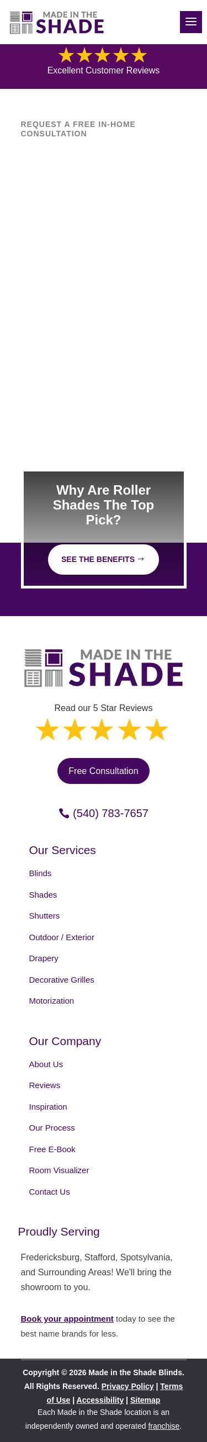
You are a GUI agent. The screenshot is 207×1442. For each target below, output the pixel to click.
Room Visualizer (59, 1170)
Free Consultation (103, 771)
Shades (43, 894)
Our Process (52, 1127)
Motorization (52, 1000)
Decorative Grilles (61, 979)
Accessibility (100, 1400)
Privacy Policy (128, 1386)
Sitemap (145, 1400)
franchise (163, 1426)
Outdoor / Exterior (61, 937)
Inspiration (48, 1106)
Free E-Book (52, 1149)
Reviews (45, 1085)
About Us (46, 1064)
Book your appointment (67, 1318)
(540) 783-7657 (110, 813)
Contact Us (49, 1191)
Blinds (40, 873)
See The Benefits (98, 559)
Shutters (44, 915)
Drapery (44, 958)
